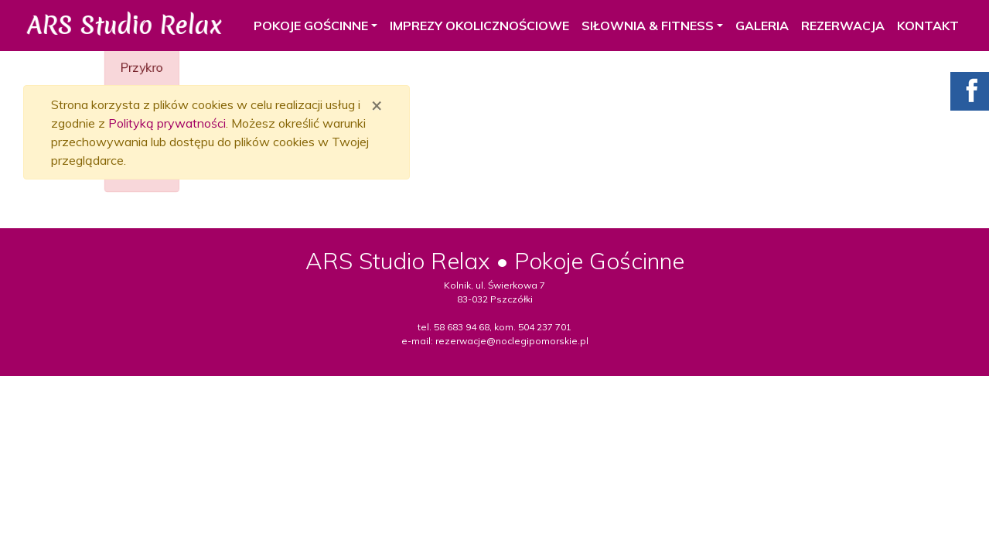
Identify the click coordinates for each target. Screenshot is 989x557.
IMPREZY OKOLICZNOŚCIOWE (474, 25)
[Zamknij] (376, 104)
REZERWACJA (837, 25)
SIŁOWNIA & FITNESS (642, 25)
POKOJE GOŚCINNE (305, 25)
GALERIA (756, 25)
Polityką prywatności (167, 123)
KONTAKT (922, 25)
